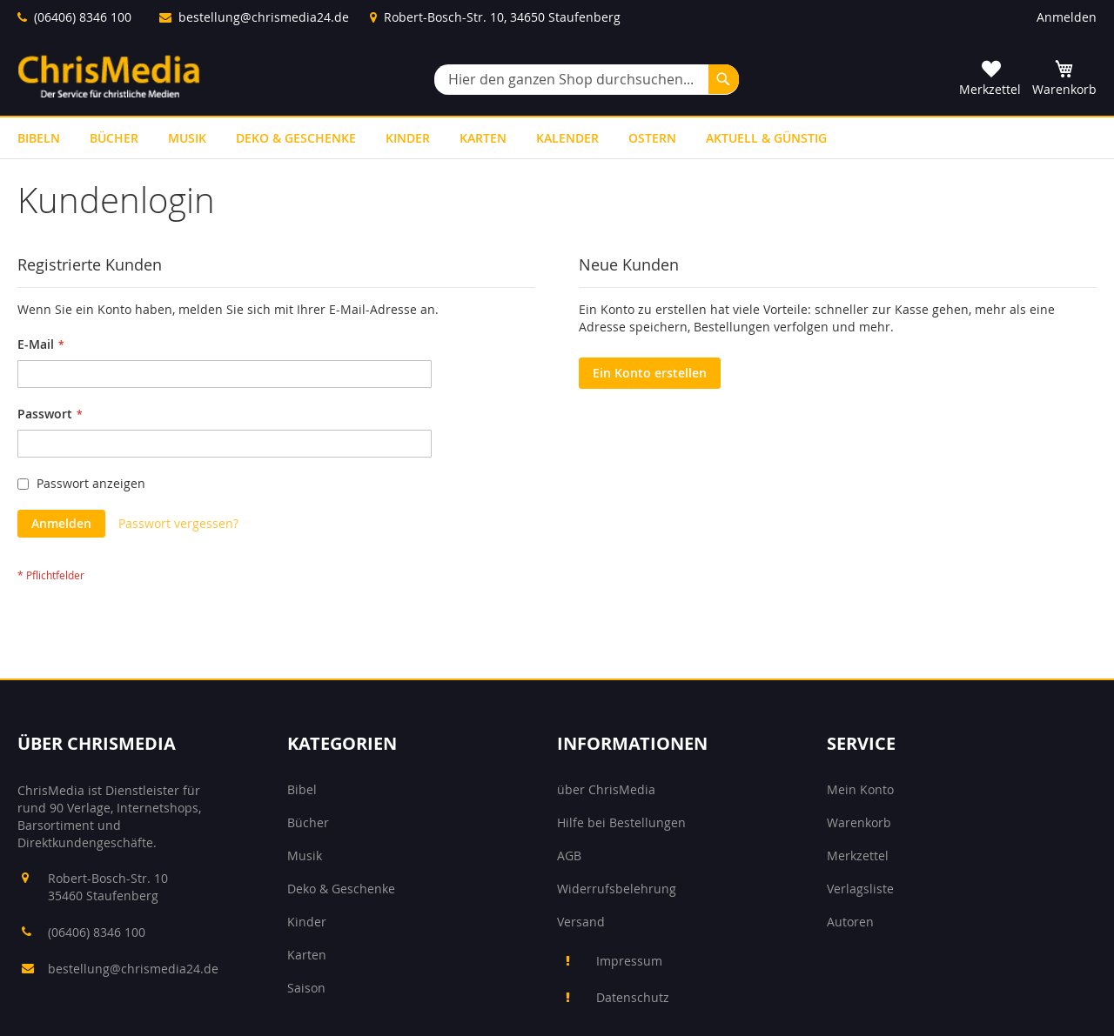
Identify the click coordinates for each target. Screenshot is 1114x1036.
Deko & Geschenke (341, 888)
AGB (569, 855)
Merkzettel (858, 855)
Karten (306, 954)
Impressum (629, 960)
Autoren (850, 921)
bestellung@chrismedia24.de (263, 17)
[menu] (557, 137)
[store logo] (108, 76)
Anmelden (1067, 17)
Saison (306, 987)
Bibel (302, 789)
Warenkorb (859, 822)
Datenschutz (632, 997)
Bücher (308, 822)
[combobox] (586, 79)
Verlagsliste (860, 888)
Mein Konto (860, 789)
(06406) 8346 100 (82, 17)
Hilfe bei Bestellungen (621, 822)
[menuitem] (38, 137)
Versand (581, 921)
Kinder (306, 921)
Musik (304, 855)
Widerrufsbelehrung (616, 888)
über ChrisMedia (606, 789)
